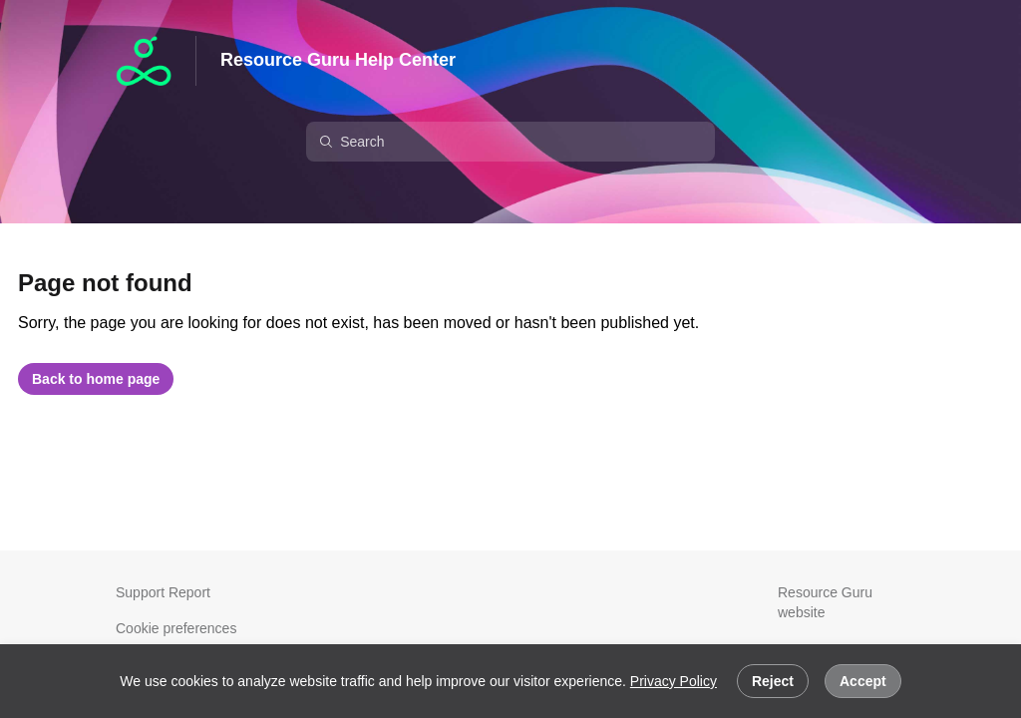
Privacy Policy (673, 681)
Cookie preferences (176, 628)
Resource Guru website (825, 602)
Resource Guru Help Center (338, 60)
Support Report (163, 592)
